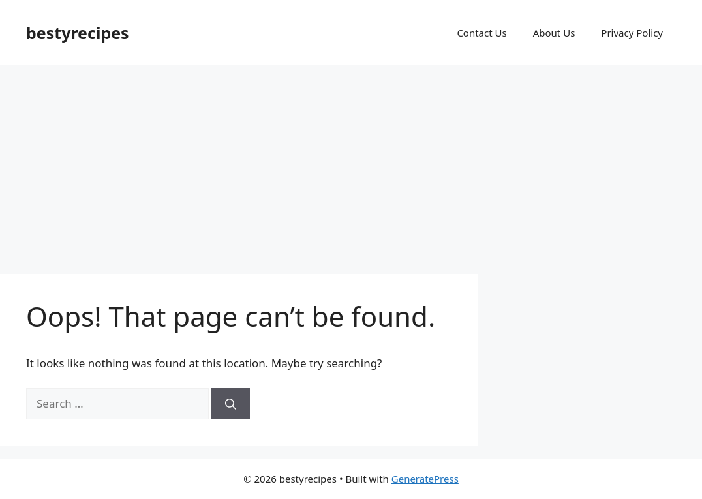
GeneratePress (425, 478)
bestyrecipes (77, 33)
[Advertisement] (351, 163)
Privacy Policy (632, 32)
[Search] (230, 403)
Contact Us (481, 32)
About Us (554, 32)
